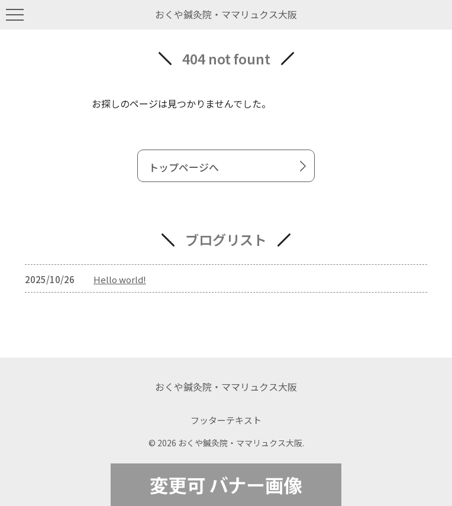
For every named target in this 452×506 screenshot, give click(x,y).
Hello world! (119, 279)
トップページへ (229, 166)
